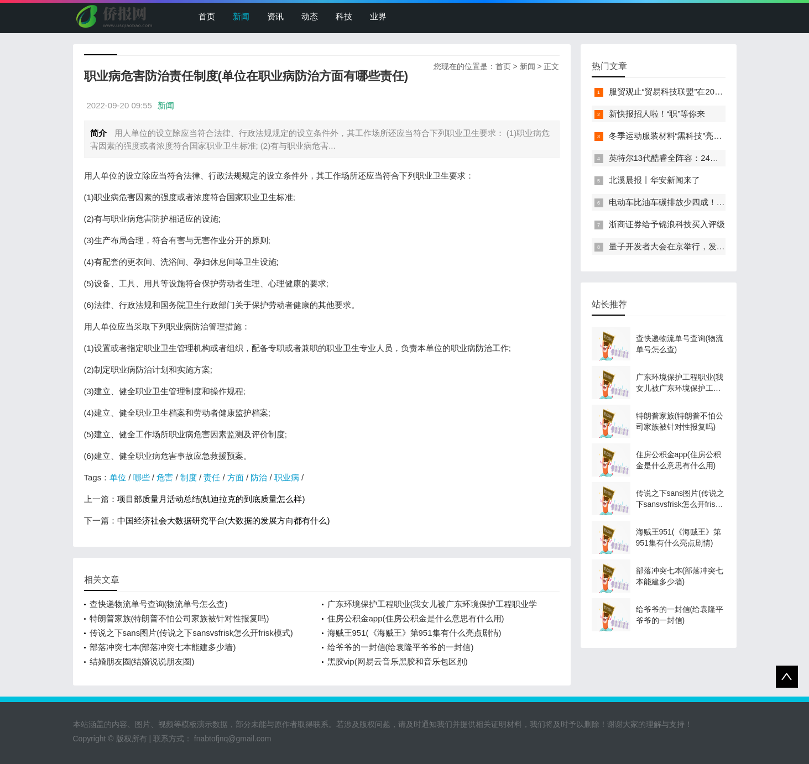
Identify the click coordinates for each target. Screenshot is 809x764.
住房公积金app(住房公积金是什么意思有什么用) (415, 618)
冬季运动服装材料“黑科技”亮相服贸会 (678, 135)
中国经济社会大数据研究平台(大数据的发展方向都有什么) (223, 520)
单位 (117, 477)
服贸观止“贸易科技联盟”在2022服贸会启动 (687, 91)
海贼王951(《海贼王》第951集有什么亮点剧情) (414, 632)
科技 (344, 16)
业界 (378, 16)
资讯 (275, 16)
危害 (164, 477)
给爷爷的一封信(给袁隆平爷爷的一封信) (400, 647)
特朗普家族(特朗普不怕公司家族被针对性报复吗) (179, 618)
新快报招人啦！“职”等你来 (657, 113)
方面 (235, 477)
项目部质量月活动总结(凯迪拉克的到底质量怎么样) (211, 499)
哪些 (141, 477)
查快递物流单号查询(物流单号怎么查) (159, 604)
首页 (207, 16)
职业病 (286, 477)
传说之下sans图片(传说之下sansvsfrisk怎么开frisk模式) (191, 632)
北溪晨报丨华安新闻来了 (654, 180)
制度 (188, 477)
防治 (258, 477)
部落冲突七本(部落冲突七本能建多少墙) (163, 647)
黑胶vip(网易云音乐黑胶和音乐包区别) (397, 661)
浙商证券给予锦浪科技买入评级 (667, 224)
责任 (211, 477)
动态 (309, 16)
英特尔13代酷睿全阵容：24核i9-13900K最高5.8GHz (705, 158)
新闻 (241, 16)
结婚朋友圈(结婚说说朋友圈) (142, 661)
